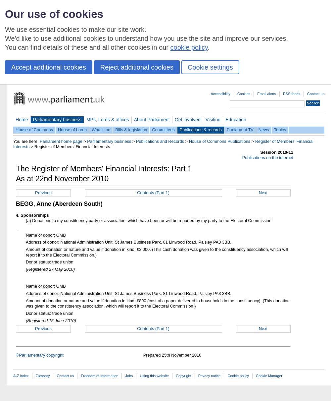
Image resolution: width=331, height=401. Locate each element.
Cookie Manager (269, 376)
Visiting (213, 119)
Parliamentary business (57, 119)
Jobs (129, 376)
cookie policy (189, 47)
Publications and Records (160, 141)
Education (235, 119)
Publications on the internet (267, 157)
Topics (280, 129)
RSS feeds (291, 94)
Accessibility (220, 94)
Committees (163, 129)
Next (263, 192)
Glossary (43, 376)
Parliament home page (61, 141)
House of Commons (34, 129)
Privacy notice (209, 376)
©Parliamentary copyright (40, 355)
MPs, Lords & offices (107, 119)
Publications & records (201, 129)
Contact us (315, 94)
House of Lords (72, 129)
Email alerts (266, 94)
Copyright (183, 376)
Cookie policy (238, 376)
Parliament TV (240, 129)
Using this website (154, 376)
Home (22, 119)
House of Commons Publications (220, 141)
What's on (101, 129)
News (264, 129)
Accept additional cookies (48, 67)
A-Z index (21, 376)
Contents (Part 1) (153, 192)
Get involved (188, 119)
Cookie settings (210, 67)
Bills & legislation (131, 129)
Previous (43, 192)
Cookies (243, 94)
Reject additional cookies (136, 67)
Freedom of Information (99, 376)
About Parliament (152, 119)
